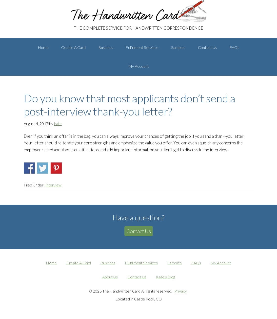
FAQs (196, 262)
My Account (221, 262)
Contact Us (138, 231)
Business (107, 262)
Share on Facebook (29, 168)
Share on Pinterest (56, 168)
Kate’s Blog (165, 276)
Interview (53, 184)
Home (51, 262)
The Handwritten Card (58, 4)
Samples (174, 262)
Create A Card (78, 262)
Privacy (180, 291)
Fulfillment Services (141, 262)
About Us (110, 276)
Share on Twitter (42, 168)
